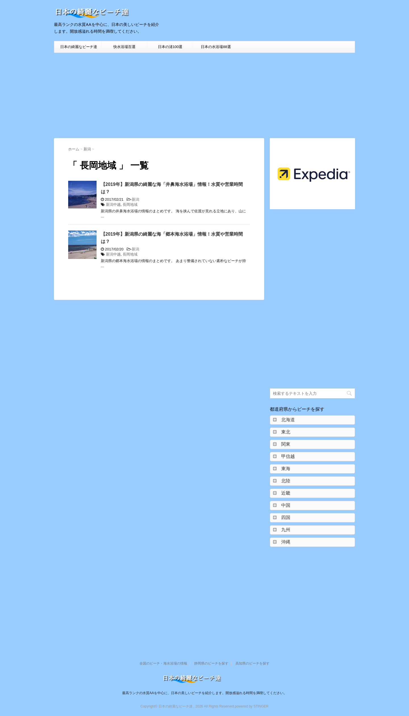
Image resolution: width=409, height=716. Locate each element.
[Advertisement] (204, 95)
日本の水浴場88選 (216, 47)
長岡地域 (130, 204)
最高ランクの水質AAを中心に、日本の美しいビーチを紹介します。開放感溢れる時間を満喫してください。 (204, 693)
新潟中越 (113, 204)
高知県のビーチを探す (252, 663)
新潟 (135, 199)
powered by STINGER (252, 706)
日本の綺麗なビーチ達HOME (78, 49)
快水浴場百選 (124, 47)
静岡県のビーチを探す (211, 663)
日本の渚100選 (170, 47)
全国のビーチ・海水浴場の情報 (163, 663)
